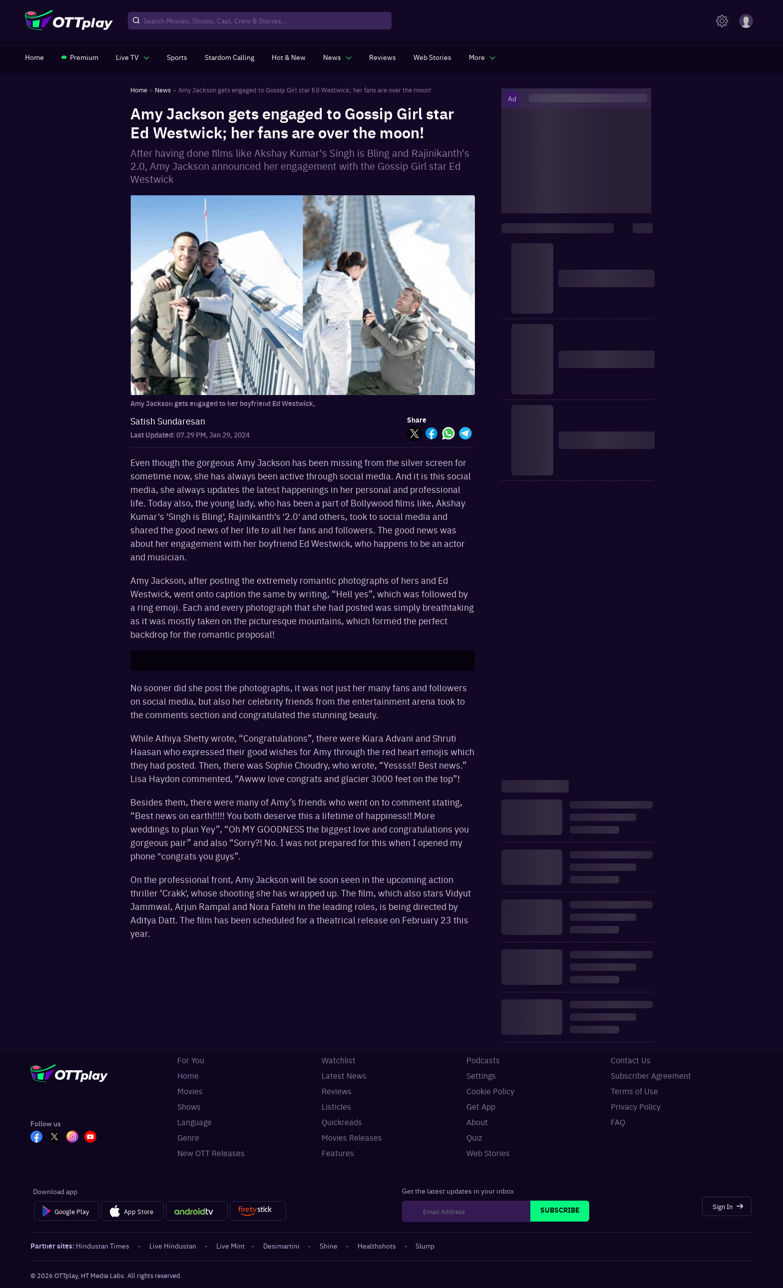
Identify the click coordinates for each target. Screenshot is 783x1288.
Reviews (337, 1090)
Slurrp (424, 1246)
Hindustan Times (103, 1246)
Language (194, 1121)
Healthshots (377, 1246)
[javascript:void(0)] (132, 56)
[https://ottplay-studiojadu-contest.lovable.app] (229, 56)
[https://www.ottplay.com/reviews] (382, 56)
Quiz (474, 1137)
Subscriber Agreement (651, 1075)
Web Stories (488, 1152)
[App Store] (132, 1211)
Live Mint (230, 1246)
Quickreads (342, 1121)
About (477, 1121)
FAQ (618, 1121)
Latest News (344, 1075)
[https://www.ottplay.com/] (34, 56)
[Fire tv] (258, 1211)
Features (338, 1152)
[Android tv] (197, 1211)
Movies (190, 1090)
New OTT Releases (211, 1152)
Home (188, 1075)
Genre (188, 1137)
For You (190, 1059)
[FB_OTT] (36, 1138)
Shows (189, 1106)
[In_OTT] (72, 1138)
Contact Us (631, 1059)
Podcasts (483, 1059)
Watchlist (339, 1059)
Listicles (336, 1106)
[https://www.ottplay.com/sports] (177, 56)
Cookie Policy (490, 1090)
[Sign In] (727, 1206)
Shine (329, 1246)
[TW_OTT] (54, 1138)
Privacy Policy (636, 1106)
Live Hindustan (173, 1246)
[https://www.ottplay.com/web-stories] (432, 56)
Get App (480, 1106)
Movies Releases (352, 1137)
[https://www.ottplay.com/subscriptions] (79, 56)
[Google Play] (66, 1211)
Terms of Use (634, 1090)
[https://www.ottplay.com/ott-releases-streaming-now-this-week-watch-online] (289, 56)
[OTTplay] (69, 21)
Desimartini (282, 1246)
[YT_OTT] (90, 1138)
